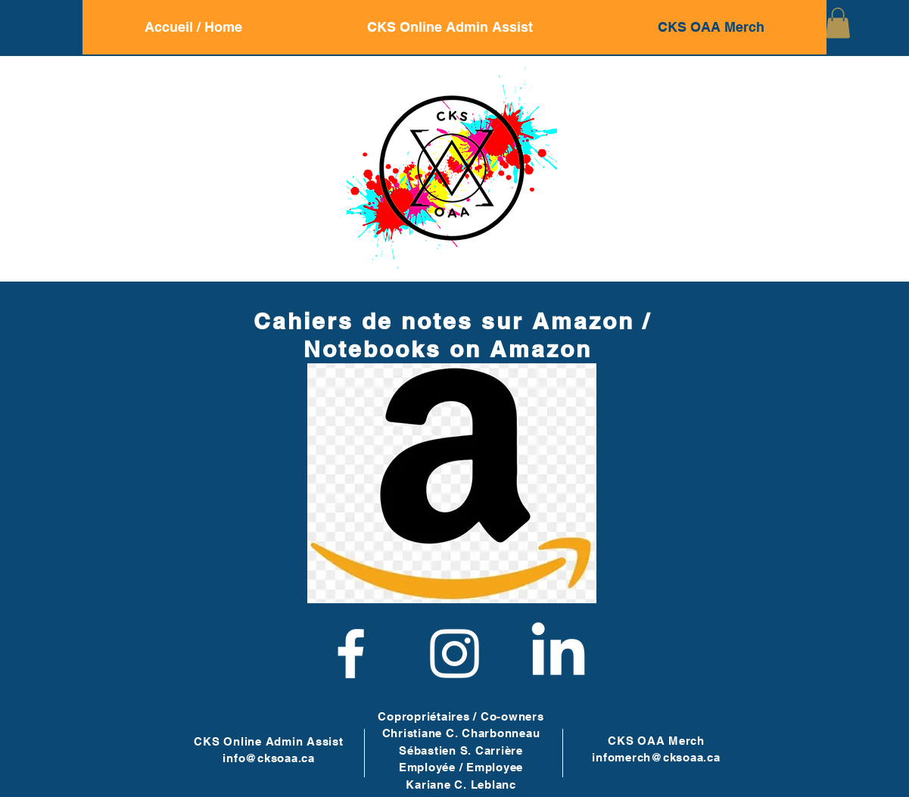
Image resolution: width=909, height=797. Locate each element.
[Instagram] (454, 653)
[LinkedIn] (558, 653)
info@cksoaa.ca (269, 758)
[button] (838, 23)
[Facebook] (351, 653)
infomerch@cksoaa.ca (656, 757)
